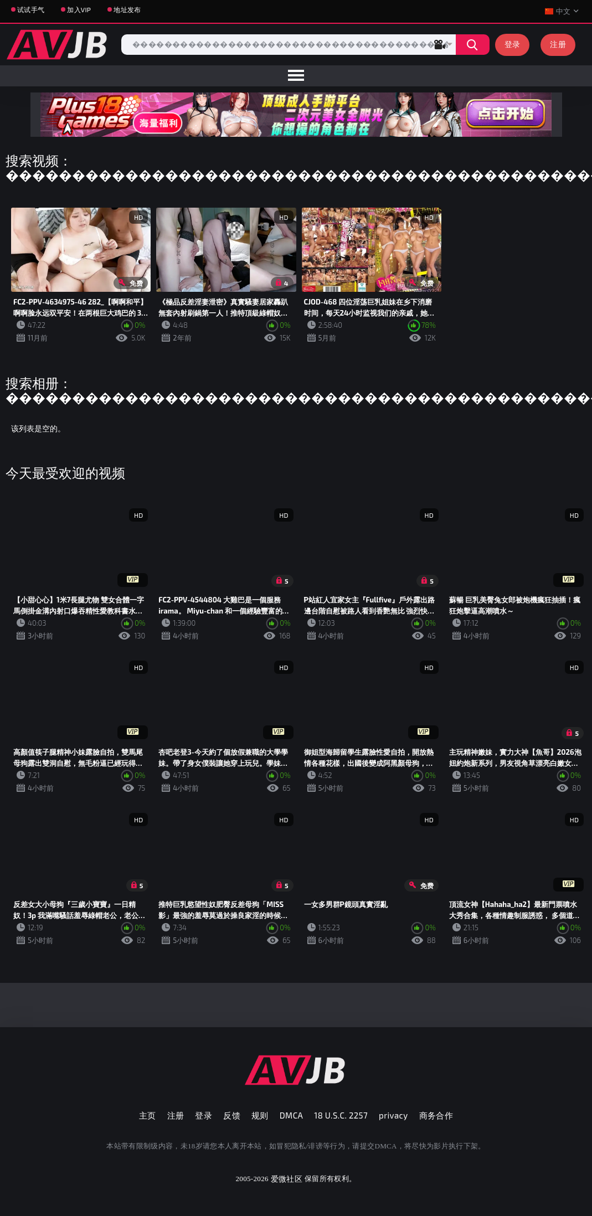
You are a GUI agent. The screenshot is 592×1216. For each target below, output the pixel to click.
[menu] (296, 75)
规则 (260, 1115)
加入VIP (79, 9)
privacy (393, 1115)
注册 (558, 44)
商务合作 (436, 1115)
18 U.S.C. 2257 (341, 1115)
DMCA (291, 1115)
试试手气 (30, 9)
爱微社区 (286, 1178)
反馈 (231, 1115)
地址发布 (127, 9)
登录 (513, 44)
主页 (147, 1115)
